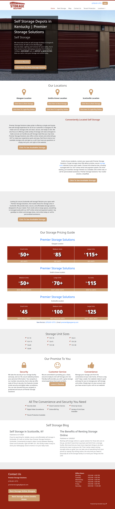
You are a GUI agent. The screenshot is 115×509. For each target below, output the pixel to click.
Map (69, 8)
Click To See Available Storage (32, 147)
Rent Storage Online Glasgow (22, 491)
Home (53, 8)
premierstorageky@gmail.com (18, 485)
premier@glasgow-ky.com (69, 322)
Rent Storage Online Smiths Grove (24, 497)
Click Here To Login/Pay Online (24, 109)
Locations (101, 8)
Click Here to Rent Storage (24, 104)
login (105, 3)
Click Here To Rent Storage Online (30, 67)
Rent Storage (61, 8)
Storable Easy (102, 504)
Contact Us (77, 8)
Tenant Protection (89, 8)
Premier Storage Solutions (57, 240)
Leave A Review (22, 62)
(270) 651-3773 (96, 3)
